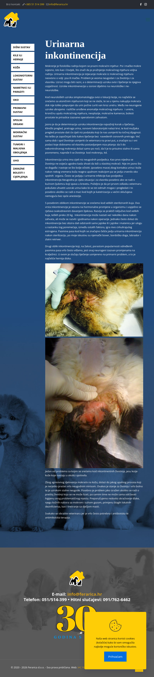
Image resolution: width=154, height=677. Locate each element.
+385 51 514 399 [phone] (34, 4)
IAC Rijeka (83, 667)
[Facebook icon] (140, 4)
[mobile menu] (148, 19)
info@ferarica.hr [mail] (58, 4)
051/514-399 (54, 599)
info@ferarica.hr (84, 594)
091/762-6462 (116, 599)
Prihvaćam (115, 657)
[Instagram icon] (145, 4)
